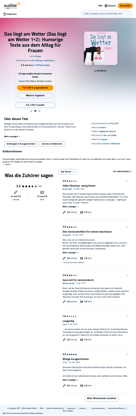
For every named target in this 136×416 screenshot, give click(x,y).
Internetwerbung (98, 408)
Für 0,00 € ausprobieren (35, 87)
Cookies (82, 408)
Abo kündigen (68, 411)
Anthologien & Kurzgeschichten (21, 144)
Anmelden (125, 5)
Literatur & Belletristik (52, 144)
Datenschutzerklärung (55, 408)
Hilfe (100, 5)
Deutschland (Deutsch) (117, 408)
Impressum (71, 408)
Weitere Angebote (35, 95)
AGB (41, 408)
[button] (31, 111)
